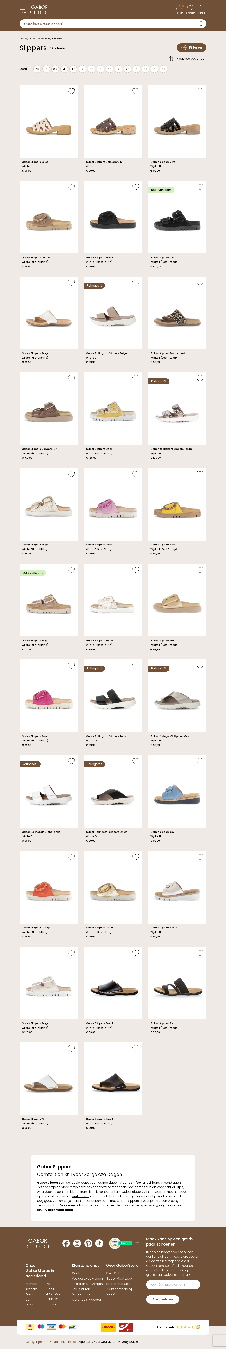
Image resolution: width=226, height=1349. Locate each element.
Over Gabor (115, 1273)
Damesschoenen (39, 38)
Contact (78, 1273)
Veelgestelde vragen (87, 1278)
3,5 (55, 69)
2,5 (37, 69)
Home (23, 38)
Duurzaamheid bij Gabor (119, 1291)
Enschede (53, 1293)
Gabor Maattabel (119, 1278)
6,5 (109, 69)
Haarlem (52, 1299)
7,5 (127, 69)
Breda (30, 1294)
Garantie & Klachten (87, 1299)
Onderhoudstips (118, 1284)
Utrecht (51, 1304)
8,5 (145, 69)
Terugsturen (81, 1289)
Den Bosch (30, 1301)
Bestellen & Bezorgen (87, 1284)
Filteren (191, 47)
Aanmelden (162, 1299)
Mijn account (81, 1294)
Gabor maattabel (59, 1210)
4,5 (73, 69)
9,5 (164, 69)
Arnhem (31, 1289)
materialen (80, 1196)
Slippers (57, 38)
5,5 (91, 69)
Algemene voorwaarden (96, 1342)
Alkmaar (31, 1284)
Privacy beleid (128, 1342)
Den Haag (50, 1286)
